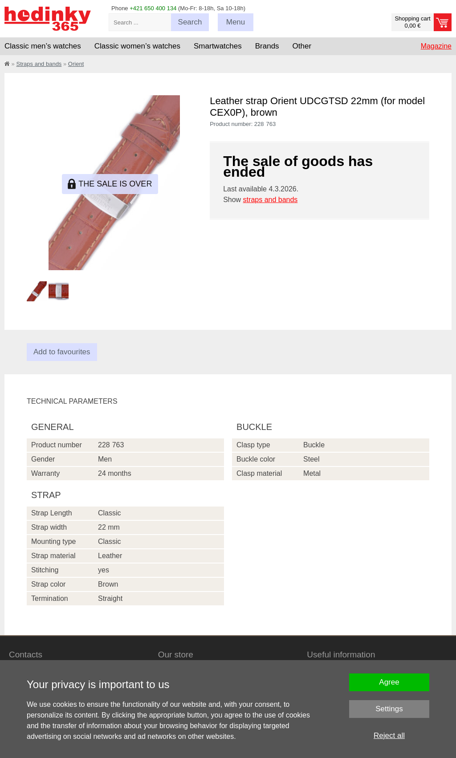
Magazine (436, 46)
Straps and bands (38, 64)
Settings (389, 709)
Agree (389, 682)
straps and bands (270, 199)
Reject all (389, 735)
